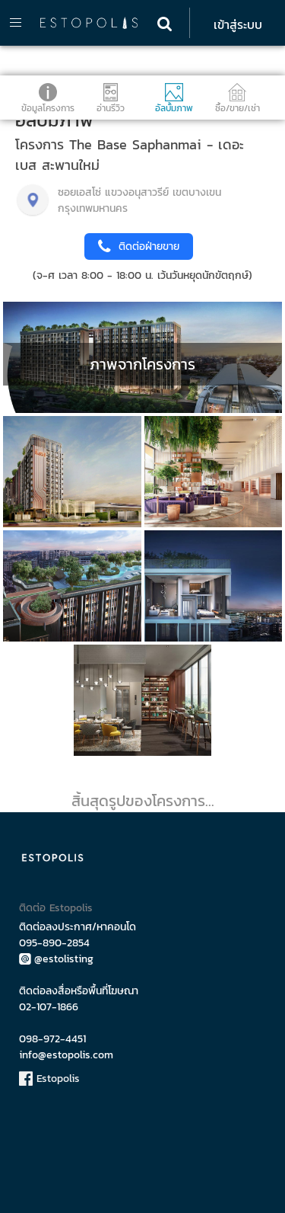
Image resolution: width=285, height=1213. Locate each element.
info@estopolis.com (66, 1055)
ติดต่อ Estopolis (56, 908)
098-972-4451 (52, 1039)
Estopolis (49, 1079)
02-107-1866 (48, 1007)
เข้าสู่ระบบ (238, 24)
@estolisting (56, 959)
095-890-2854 (54, 943)
